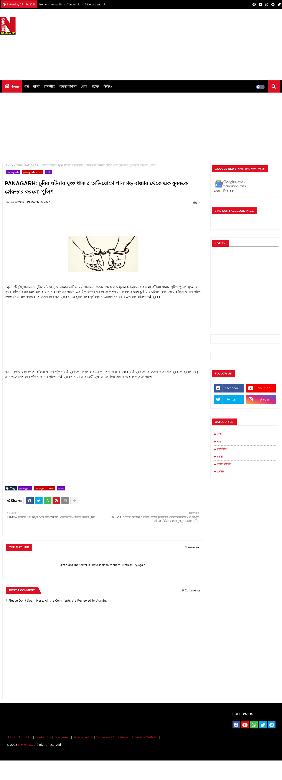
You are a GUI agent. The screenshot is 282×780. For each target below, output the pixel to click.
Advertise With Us (95, 4)
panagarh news (32, 172)
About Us (57, 4)
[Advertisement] (203, 43)
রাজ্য (36, 86)
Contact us (74, 4)
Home (43, 4)
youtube (264, 388)
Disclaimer (62, 737)
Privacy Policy (83, 737)
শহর (26, 86)
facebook (231, 388)
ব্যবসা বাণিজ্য (67, 86)
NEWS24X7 (26, 745)
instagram (264, 399)
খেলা (84, 86)
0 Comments (191, 590)
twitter (232, 399)
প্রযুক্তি (95, 86)
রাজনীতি (49, 86)
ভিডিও (108, 86)
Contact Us (43, 737)
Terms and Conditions (112, 737)
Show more (192, 547)
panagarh (13, 172)
